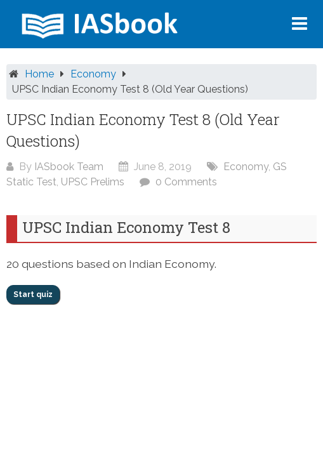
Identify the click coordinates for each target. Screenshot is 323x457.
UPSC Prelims (92, 182)
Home (39, 74)
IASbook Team (68, 167)
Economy (93, 74)
